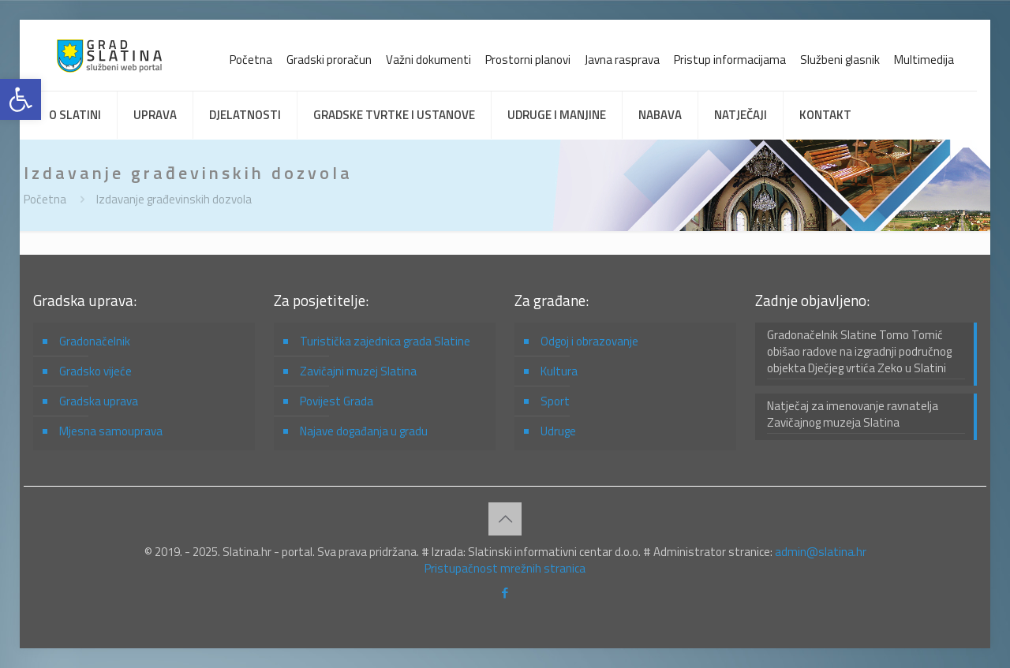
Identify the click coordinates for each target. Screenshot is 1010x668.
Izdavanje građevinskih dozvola (174, 199)
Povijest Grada (336, 401)
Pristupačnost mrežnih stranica (505, 568)
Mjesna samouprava (111, 431)
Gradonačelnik (94, 341)
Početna (251, 59)
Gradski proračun (329, 59)
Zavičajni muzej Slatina (358, 371)
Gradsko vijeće (95, 371)
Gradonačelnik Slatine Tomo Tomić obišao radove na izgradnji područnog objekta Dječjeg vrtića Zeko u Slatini (859, 352)
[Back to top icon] (505, 519)
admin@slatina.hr (820, 552)
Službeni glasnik (840, 59)
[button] (20, 99)
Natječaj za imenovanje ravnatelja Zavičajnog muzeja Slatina (852, 414)
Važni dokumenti (428, 59)
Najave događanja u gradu (364, 431)
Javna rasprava (622, 59)
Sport (555, 401)
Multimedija (924, 59)
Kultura (559, 371)
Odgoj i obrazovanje (589, 341)
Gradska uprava (98, 401)
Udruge (558, 431)
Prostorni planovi (527, 59)
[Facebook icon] (505, 593)
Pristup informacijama (730, 59)
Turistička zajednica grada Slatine (385, 341)
